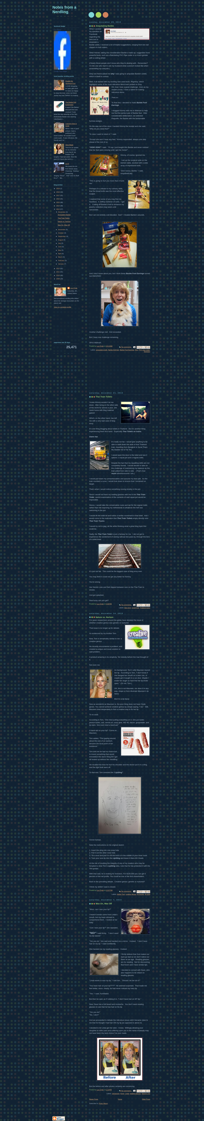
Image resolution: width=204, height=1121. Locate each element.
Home (120, 1099)
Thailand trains (145, 608)
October (61, 233)
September (62, 236)
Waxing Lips (146, 1093)
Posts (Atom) (103, 1103)
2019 (58, 188)
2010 (58, 275)
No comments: (126, 347)
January (61, 264)
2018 (58, 192)
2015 (58, 202)
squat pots (135, 608)
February (61, 260)
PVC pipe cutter (144, 350)
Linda (127, 1093)
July (59, 243)
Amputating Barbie (105, 26)
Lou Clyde (57, 30)
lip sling (147, 894)
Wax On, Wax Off (104, 903)
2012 (58, 268)
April (60, 253)
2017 (58, 195)
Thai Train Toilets (104, 397)
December (62, 212)
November (62, 229)
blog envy (127, 608)
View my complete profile (62, 307)
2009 (58, 279)
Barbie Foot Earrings (127, 350)
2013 (58, 209)
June (60, 247)
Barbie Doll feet (113, 350)
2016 (58, 199)
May (59, 250)
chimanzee (115, 1093)
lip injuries (140, 894)
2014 (58, 206)
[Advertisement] (110, 374)
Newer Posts (93, 1099)
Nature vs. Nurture (104, 617)
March (60, 257)
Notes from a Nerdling (64, 9)
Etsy (136, 350)
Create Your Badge (60, 71)
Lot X (67, 163)
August (60, 240)
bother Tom (121, 894)
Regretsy (147, 351)
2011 (58, 272)
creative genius (131, 894)
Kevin (122, 1093)
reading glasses (135, 1093)
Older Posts (146, 1099)
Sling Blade (69, 145)
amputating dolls (101, 350)
